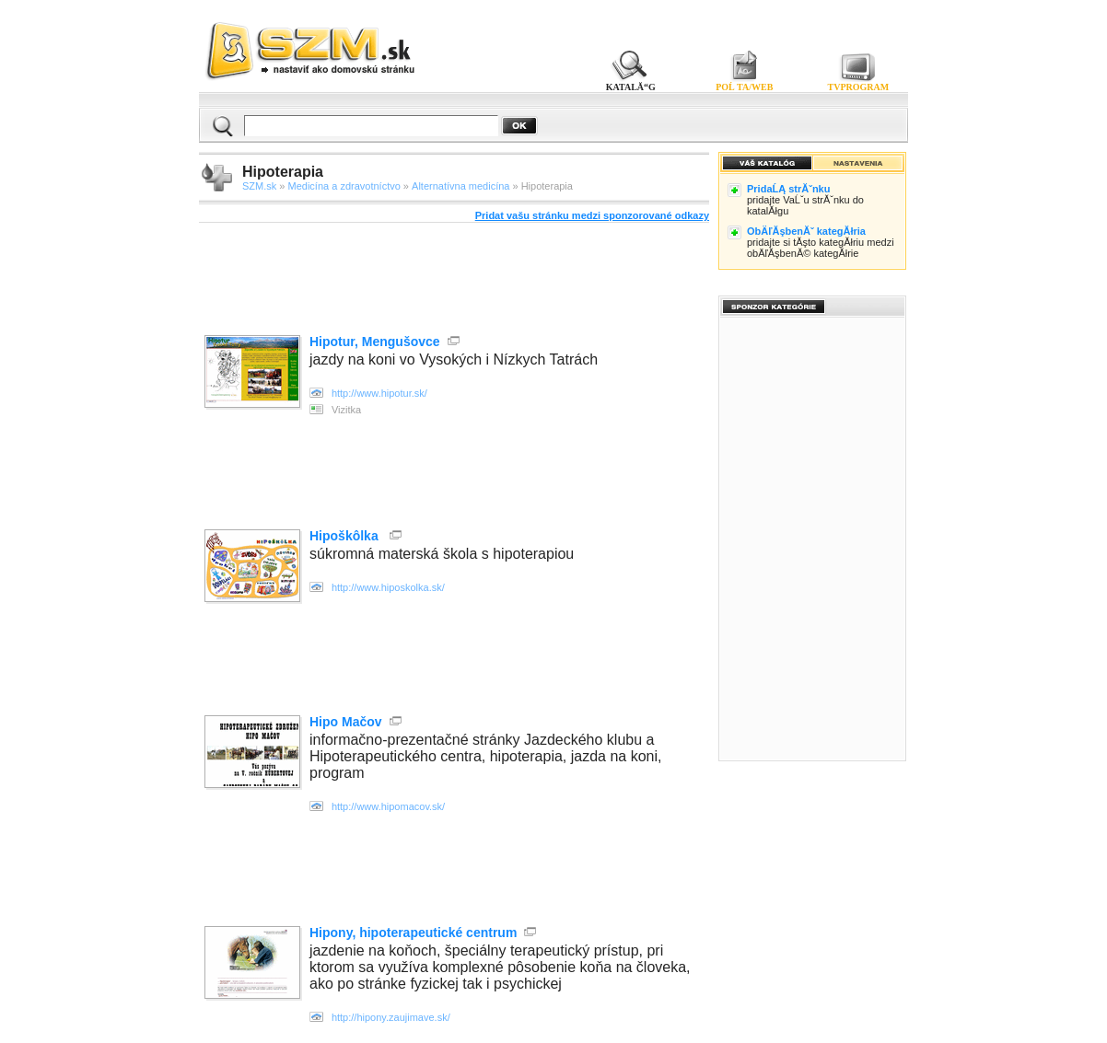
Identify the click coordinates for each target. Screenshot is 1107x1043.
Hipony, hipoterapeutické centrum (413, 932)
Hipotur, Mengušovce (374, 341)
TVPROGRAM (859, 87)
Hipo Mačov (345, 721)
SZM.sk (259, 185)
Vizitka (346, 409)
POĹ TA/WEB (744, 87)
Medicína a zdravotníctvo (344, 185)
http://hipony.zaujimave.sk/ (391, 1017)
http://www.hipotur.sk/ (379, 393)
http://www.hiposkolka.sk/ (388, 587)
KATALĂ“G (630, 87)
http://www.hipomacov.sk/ (388, 806)
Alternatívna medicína (460, 185)
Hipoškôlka (345, 535)
